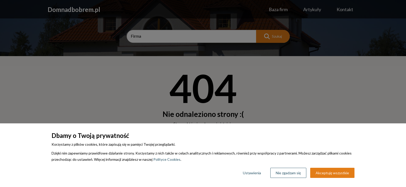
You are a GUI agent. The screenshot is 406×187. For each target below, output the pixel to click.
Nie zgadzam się (288, 173)
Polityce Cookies (166, 159)
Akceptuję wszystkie (332, 173)
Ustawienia (252, 173)
